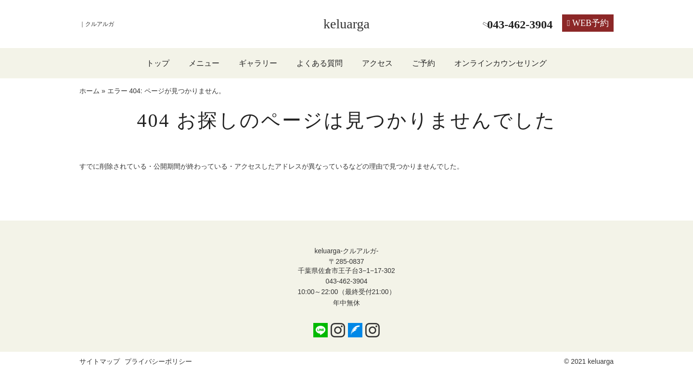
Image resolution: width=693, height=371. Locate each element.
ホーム (89, 91)
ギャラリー (258, 63)
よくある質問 (319, 63)
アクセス (377, 63)
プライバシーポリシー (158, 361)
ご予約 (423, 63)
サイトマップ (99, 361)
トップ (157, 63)
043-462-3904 (346, 281)
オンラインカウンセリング (500, 63)
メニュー (204, 63)
